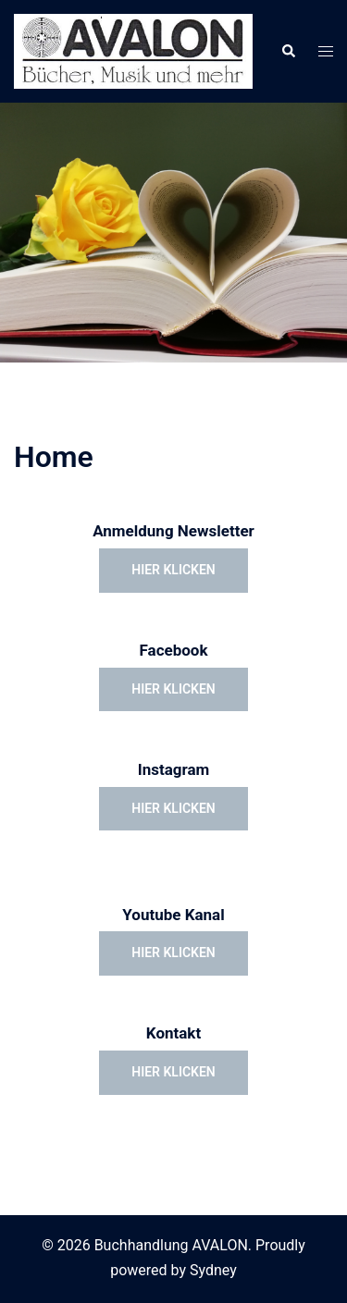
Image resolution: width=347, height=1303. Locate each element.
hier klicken (173, 569)
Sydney (213, 1270)
